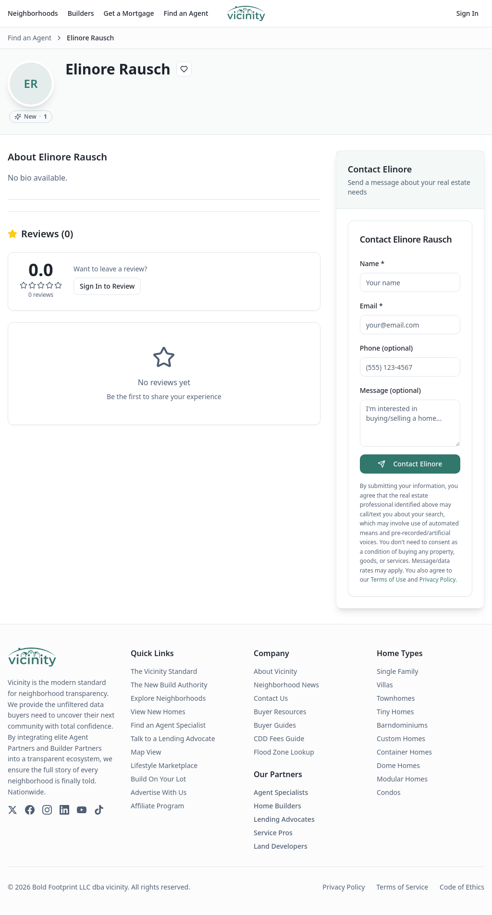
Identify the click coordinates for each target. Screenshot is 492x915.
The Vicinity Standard (164, 671)
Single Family (397, 671)
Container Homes (404, 751)
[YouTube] (81, 810)
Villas (385, 684)
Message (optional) (390, 390)
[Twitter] (12, 810)
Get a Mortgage (129, 13)
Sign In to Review (107, 286)
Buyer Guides (275, 725)
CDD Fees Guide (279, 738)
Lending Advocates (284, 819)
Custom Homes (401, 738)
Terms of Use (388, 579)
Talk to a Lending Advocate (173, 738)
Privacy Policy (437, 579)
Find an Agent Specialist (168, 725)
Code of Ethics (462, 886)
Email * (371, 305)
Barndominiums (402, 725)
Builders (81, 13)
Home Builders (277, 805)
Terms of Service (403, 886)
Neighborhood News (286, 684)
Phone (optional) (386, 348)
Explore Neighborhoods (168, 698)
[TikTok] (99, 810)
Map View (146, 751)
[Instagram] (47, 810)
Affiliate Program (157, 805)
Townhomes (396, 698)
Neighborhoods (33, 13)
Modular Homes (402, 778)
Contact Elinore (410, 463)
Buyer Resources (280, 711)
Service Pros (273, 832)
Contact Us (271, 698)
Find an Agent (186, 13)
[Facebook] (30, 810)
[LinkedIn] (64, 810)
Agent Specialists (281, 792)
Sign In (467, 13)
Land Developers (281, 846)
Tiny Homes (395, 711)
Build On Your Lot (158, 778)
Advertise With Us (158, 792)
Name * (372, 263)
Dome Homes (398, 765)
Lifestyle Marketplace (164, 765)
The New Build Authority (169, 684)
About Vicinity (275, 671)
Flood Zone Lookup (284, 751)
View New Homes (158, 711)
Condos (389, 792)
